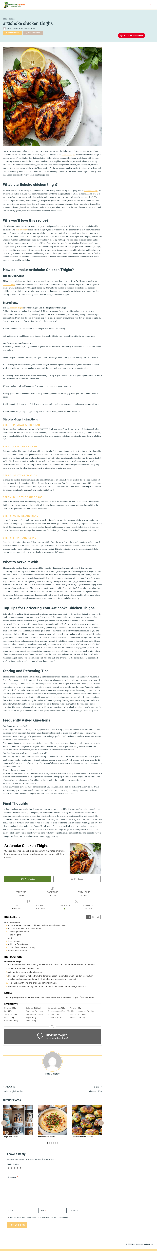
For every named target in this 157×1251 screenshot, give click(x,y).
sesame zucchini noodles (83, 1135)
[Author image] (4, 28)
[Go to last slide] (4, 1121)
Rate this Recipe (34, 33)
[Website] (84, 1209)
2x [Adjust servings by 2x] (93, 915)
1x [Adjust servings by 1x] (89, 915)
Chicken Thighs (68, 154)
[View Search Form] (151, 4)
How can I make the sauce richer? (17, 770)
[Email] (52, 1209)
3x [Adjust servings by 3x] (98, 915)
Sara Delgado (13, 28)
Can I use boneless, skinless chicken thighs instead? (25, 753)
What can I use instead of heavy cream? (20, 783)
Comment (13, 1175)
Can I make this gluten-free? (15, 726)
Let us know (51, 1036)
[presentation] (18, 1118)
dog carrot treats (11, 1135)
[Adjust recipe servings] (65, 907)
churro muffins (78, 1087)
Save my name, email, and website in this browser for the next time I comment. (40, 1216)
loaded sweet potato (46, 1135)
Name (11, 1209)
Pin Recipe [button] (77, 879)
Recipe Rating (13, 1163)
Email (42, 1209)
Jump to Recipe (13, 33)
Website (74, 1209)
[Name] (21, 1209)
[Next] (101, 1121)
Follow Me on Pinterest (131, 35)
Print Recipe (28, 879)
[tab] (47, 1141)
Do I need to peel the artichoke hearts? (19, 739)
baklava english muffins (26, 1087)
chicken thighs (21, 230)
